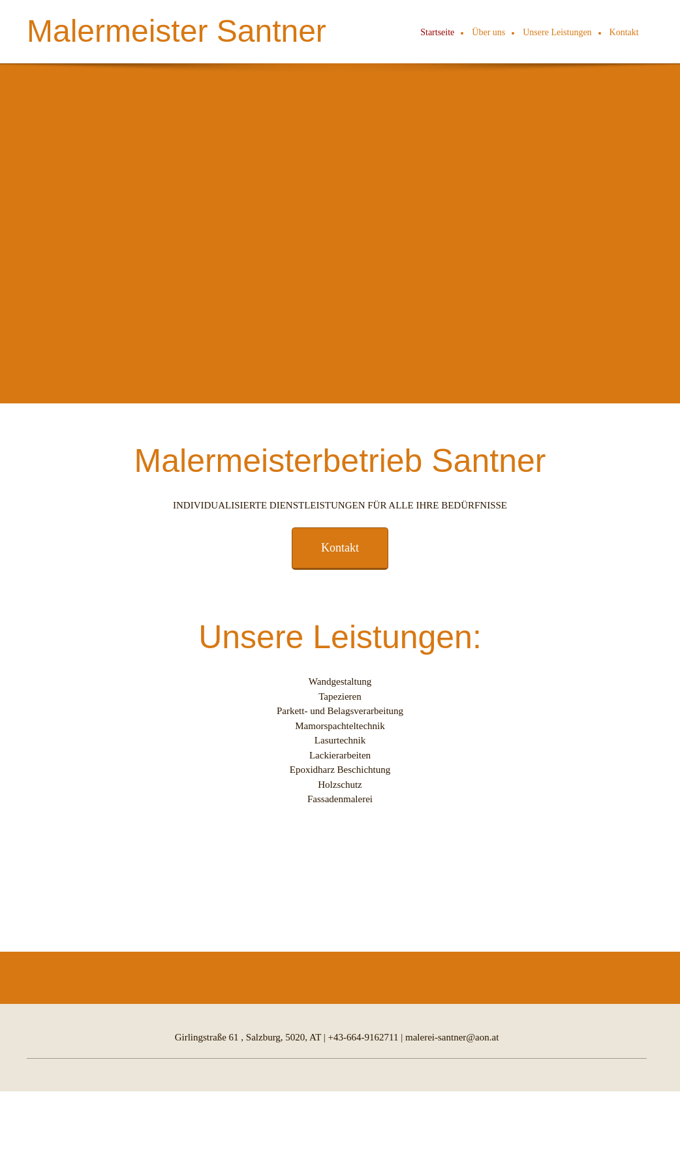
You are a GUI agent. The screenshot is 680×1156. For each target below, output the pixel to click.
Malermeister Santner (176, 31)
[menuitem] (437, 33)
